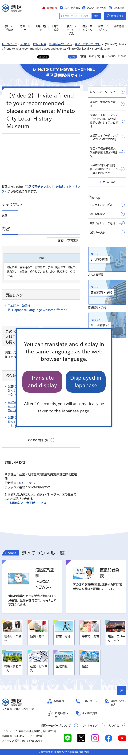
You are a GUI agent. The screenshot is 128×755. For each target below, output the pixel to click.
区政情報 (25, 44)
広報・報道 (39, 44)
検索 (96, 16)
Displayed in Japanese (85, 381)
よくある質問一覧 (37, 440)
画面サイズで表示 (68, 240)
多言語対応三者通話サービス (27, 502)
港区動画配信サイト (60, 44)
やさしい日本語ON (96, 8)
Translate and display (42, 381)
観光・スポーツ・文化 (87, 44)
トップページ (9, 44)
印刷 (73, 57)
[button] (49, 8)
